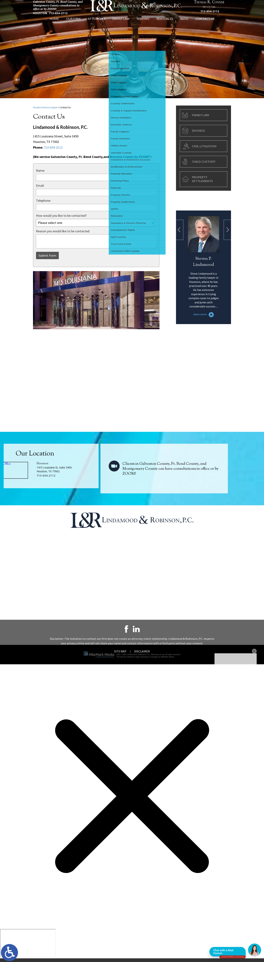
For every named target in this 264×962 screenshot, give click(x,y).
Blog (184, 24)
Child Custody (203, 163)
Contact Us (205, 24)
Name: (40, 172)
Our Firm (73, 24)
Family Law (120, 24)
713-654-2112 (58, 17)
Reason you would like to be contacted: (63, 233)
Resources (165, 24)
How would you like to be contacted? (61, 217)
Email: (40, 187)
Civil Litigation (204, 148)
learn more (200, 350)
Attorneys (96, 24)
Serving (143, 24)
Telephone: (43, 202)
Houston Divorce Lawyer (45, 109)
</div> (28, 947)
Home (54, 24)
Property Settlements (202, 180)
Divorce (198, 132)
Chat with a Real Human (229, 953)
